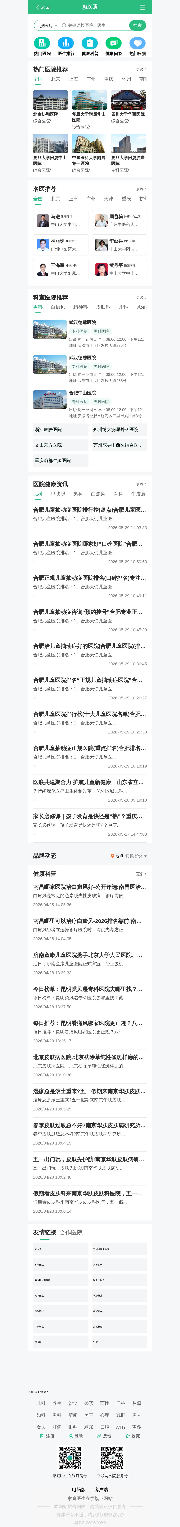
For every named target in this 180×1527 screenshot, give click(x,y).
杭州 (126, 79)
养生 (56, 1403)
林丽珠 (57, 241)
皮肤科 (103, 307)
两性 (104, 1403)
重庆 (109, 79)
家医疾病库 (99, 1280)
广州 (91, 79)
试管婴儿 (97, 1295)
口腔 (104, 1427)
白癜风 (58, 307)
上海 (73, 79)
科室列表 (97, 1311)
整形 (88, 1403)
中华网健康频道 (101, 1249)
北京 (55, 79)
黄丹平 (116, 265)
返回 (45, 7)
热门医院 (42, 53)
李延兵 (116, 241)
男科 (38, 307)
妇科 (41, 1415)
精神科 (80, 307)
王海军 (57, 265)
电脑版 (79, 1489)
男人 (136, 1415)
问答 (120, 1403)
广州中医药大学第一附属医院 (136, 224)
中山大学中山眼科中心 (72, 224)
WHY (120, 1427)
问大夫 (38, 1249)
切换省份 (133, 855)
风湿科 (143, 307)
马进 (55, 216)
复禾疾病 (97, 1264)
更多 (140, 69)
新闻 (72, 1415)
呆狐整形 (97, 1326)
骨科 (118, 493)
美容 (88, 1415)
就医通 (43, 1391)
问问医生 (39, 1295)
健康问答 (114, 53)
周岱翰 (116, 216)
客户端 (101, 1489)
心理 (104, 1415)
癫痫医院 (39, 1264)
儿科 (123, 307)
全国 (38, 79)
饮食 (72, 1403)
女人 (41, 1427)
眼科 (72, 1427)
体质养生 (39, 1326)
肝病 (56, 1427)
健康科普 (90, 53)
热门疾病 (137, 53)
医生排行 (66, 53)
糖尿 (88, 1427)
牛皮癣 (138, 493)
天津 (109, 198)
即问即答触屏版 (43, 1280)
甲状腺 (58, 493)
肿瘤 (136, 1403)
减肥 (120, 1415)
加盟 (95, 1342)
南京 (144, 79)
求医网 (38, 1342)
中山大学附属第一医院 (130, 249)
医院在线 (39, 1311)
